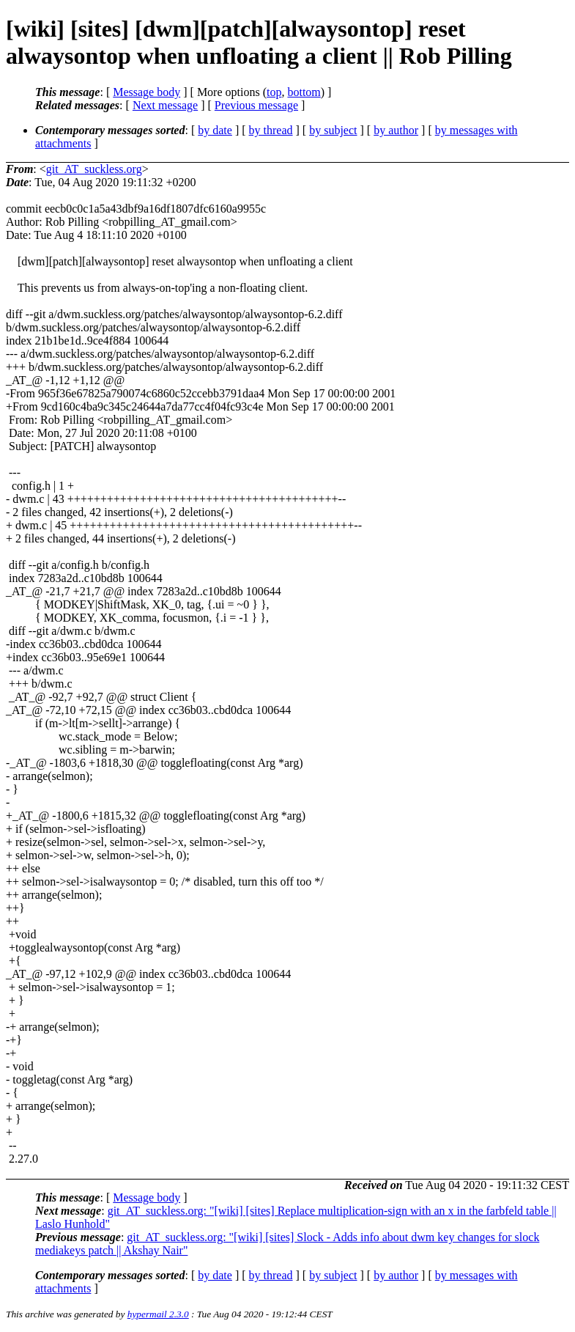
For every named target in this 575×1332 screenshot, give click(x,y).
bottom (303, 92)
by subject (333, 130)
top (274, 92)
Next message (165, 105)
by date (215, 130)
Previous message (256, 105)
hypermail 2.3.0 (158, 1314)
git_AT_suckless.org (94, 169)
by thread (271, 130)
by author (396, 130)
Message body (146, 92)
